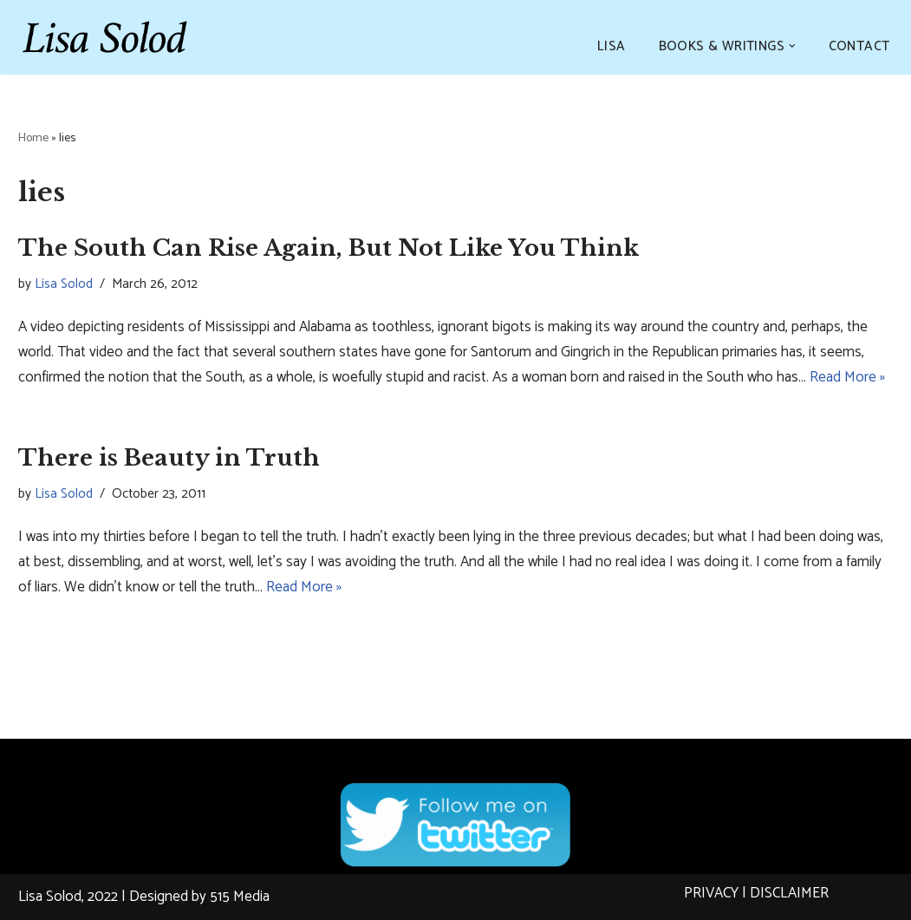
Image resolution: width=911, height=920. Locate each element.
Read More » (847, 377)
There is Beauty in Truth (169, 458)
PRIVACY (711, 893)
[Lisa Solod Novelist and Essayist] (105, 37)
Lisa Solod (64, 284)
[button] (792, 45)
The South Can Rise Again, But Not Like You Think (328, 248)
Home (33, 138)
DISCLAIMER (789, 893)
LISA (611, 46)
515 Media (240, 896)
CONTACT (859, 46)
